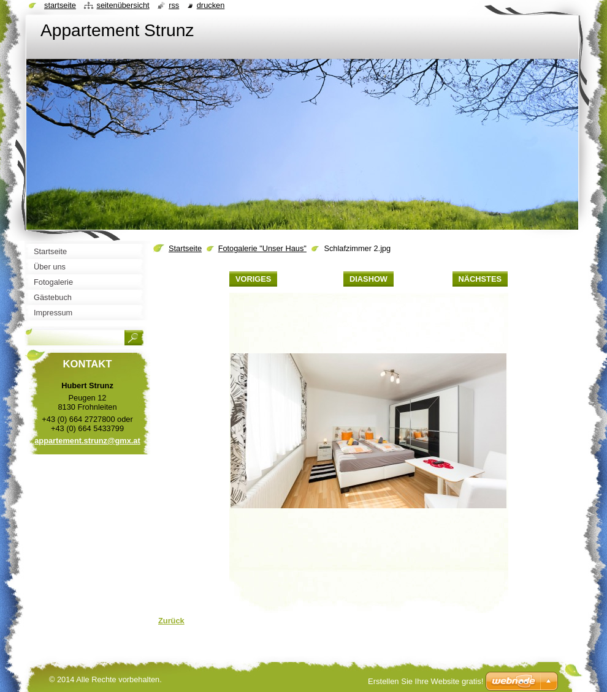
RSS (174, 5)
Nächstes (480, 279)
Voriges (253, 279)
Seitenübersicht (122, 5)
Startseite (185, 248)
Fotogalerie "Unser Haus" (262, 248)
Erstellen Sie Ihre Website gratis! (425, 681)
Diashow (368, 279)
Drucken (211, 5)
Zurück (171, 620)
